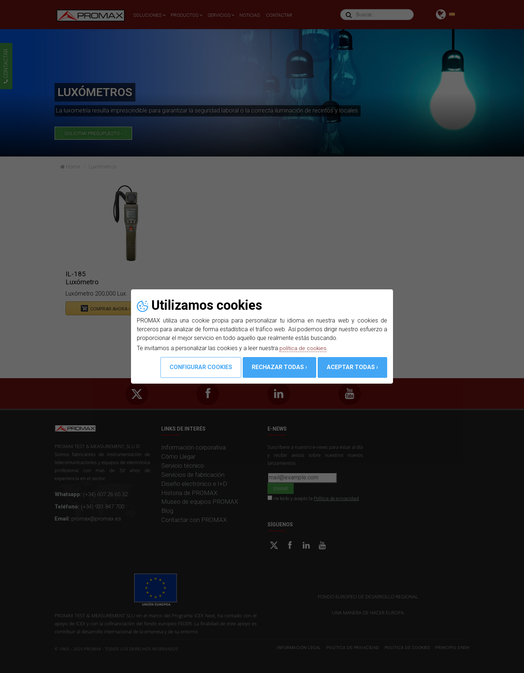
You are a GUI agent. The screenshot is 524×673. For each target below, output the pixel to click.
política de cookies (303, 348)
